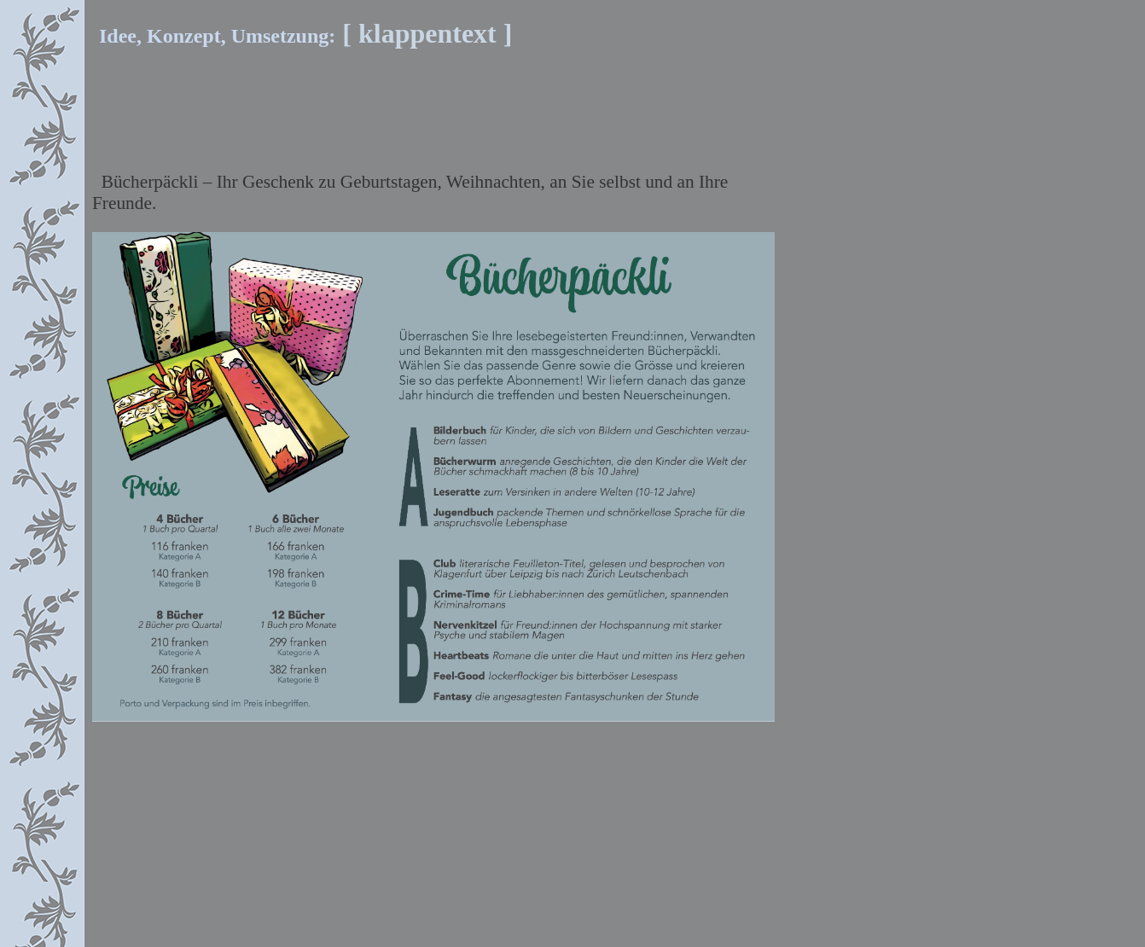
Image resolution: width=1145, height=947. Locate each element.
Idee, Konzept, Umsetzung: (171, 36)
